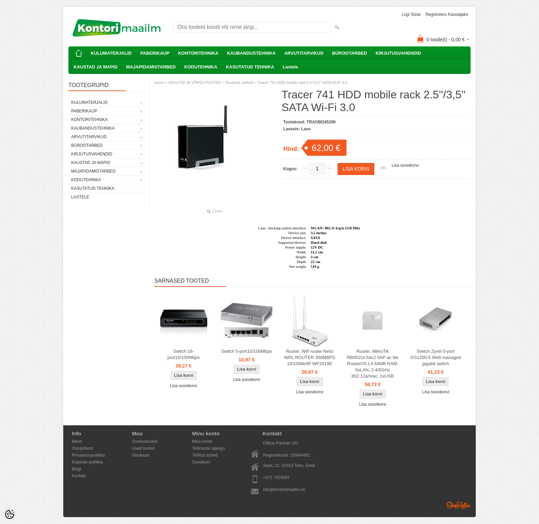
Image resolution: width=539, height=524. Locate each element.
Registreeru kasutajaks (447, 14)
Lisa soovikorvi (405, 165)
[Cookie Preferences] (9, 514)
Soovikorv (201, 462)
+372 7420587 (276, 477)
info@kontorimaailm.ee (284, 489)
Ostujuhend (82, 448)
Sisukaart (140, 455)
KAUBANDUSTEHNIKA (251, 53)
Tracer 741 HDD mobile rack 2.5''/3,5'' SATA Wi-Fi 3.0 (303, 82)
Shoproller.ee (459, 505)
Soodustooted (144, 441)
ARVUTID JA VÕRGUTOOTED (194, 82)
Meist (77, 441)
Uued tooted (143, 448)
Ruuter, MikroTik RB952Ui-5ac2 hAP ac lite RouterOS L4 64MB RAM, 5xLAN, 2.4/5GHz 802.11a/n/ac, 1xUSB (372, 364)
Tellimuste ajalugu (208, 448)
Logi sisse (411, 14)
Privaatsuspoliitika (88, 455)
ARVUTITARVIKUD (303, 53)
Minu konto (202, 441)
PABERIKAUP (154, 53)
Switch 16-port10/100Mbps (183, 354)
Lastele (290, 66)
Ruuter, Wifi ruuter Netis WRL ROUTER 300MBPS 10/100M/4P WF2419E (309, 357)
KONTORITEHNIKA (198, 53)
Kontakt (79, 475)
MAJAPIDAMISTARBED (151, 66)
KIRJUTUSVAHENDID (398, 53)
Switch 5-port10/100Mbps (246, 351)
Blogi (76, 469)
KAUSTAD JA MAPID (96, 66)
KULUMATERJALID (111, 53)
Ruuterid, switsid (239, 82)
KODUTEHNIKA (200, 66)
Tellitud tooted (205, 455)
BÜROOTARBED (349, 53)
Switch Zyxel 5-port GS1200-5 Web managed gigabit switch (435, 357)
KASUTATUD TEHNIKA (250, 66)
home (159, 82)
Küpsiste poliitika (87, 462)
